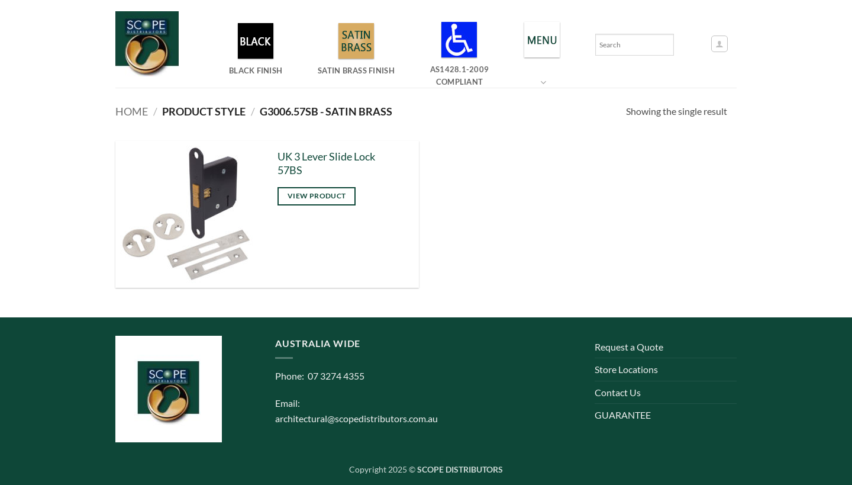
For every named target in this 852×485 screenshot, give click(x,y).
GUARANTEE (623, 414)
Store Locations (626, 369)
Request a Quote (629, 346)
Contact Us (618, 392)
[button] (719, 44)
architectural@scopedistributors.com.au (356, 418)
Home (131, 111)
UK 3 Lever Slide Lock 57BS (326, 163)
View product (317, 195)
